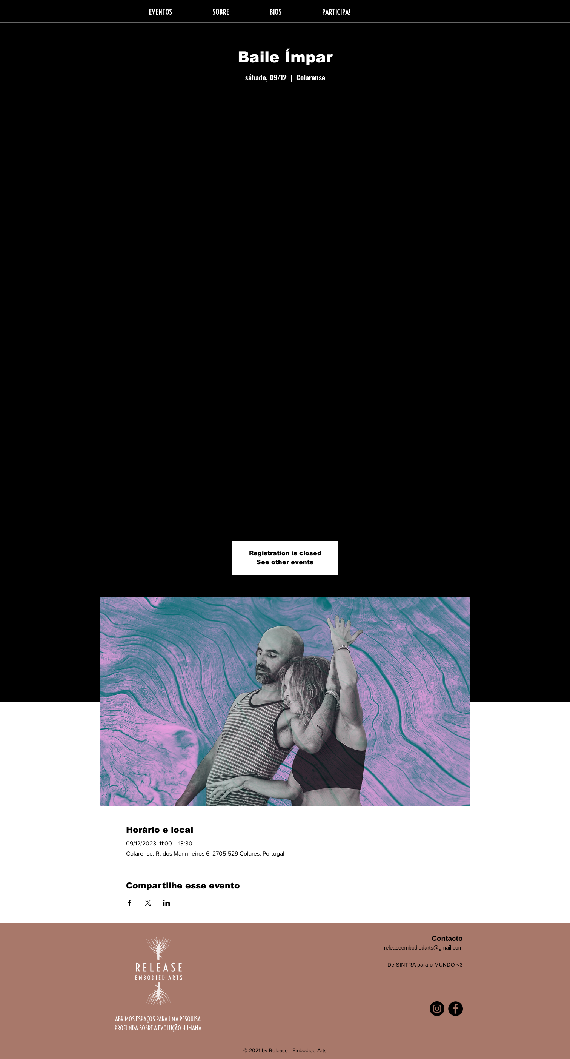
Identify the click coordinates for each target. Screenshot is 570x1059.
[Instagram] (437, 1008)
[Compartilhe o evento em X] (148, 903)
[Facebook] (455, 1008)
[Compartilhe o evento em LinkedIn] (166, 903)
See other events (285, 562)
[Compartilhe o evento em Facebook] (129, 903)
